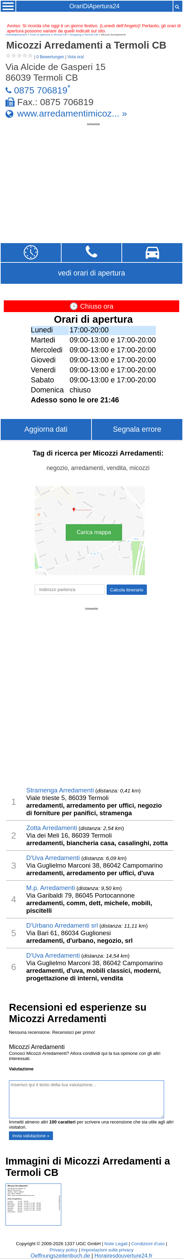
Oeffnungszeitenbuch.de (60, 1256)
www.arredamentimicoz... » (72, 113)
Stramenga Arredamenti (60, 790)
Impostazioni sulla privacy (107, 1249)
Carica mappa (94, 532)
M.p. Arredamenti (50, 887)
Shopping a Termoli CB (84, 34)
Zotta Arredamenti (51, 827)
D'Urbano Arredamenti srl (62, 925)
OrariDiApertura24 (94, 6)
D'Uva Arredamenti (53, 857)
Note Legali (115, 1243)
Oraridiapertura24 (16, 34)
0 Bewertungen (50, 56)
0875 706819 (40, 90)
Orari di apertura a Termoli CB (48, 34)
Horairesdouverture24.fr (123, 1256)
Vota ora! (75, 56)
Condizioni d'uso (147, 1243)
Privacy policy (63, 1249)
